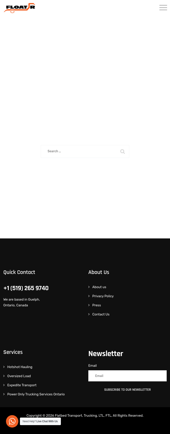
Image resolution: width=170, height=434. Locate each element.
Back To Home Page (82, 174)
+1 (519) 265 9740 (25, 288)
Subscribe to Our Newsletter (127, 389)
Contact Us (101, 314)
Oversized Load (19, 376)
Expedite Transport (22, 385)
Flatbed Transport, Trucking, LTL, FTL (83, 416)
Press (96, 305)
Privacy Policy (103, 296)
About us (99, 287)
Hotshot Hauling (19, 367)
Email (92, 366)
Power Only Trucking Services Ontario (36, 394)
